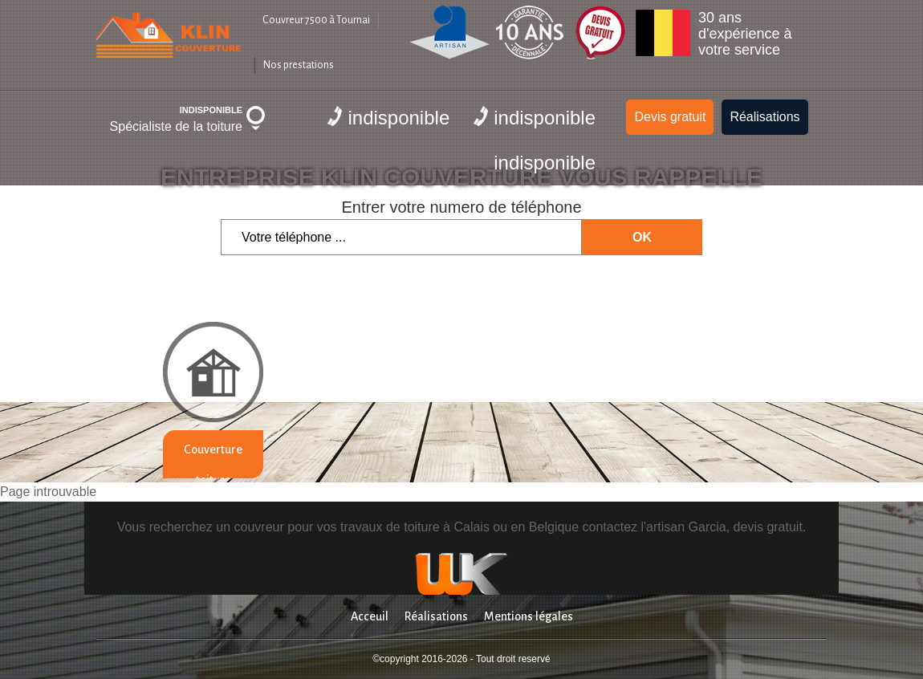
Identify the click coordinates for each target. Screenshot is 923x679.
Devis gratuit (669, 117)
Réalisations (764, 117)
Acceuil (369, 616)
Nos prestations (298, 65)
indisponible (388, 117)
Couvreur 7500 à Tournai (316, 20)
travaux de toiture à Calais (415, 527)
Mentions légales (528, 616)
